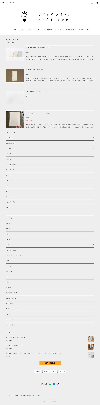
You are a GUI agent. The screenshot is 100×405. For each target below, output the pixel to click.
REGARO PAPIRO (11, 164)
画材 (7, 191)
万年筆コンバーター (11, 298)
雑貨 (7, 196)
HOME (14, 30)
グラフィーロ (9, 180)
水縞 (7, 282)
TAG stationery (11, 143)
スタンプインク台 (10, 202)
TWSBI (8, 175)
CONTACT (58, 30)
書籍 (7, 234)
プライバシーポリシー (12, 395)
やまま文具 (9, 154)
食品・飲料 (9, 239)
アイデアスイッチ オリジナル (14, 293)
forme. (8, 314)
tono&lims (9, 138)
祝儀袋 (8, 228)
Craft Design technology (14, 309)
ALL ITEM (38, 30)
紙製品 (8, 207)
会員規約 (39, 395)
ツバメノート (9, 319)
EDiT (7, 261)
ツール (8, 212)
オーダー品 (9, 218)
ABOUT (21, 30)
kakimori (8, 277)
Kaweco (8, 159)
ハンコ (8, 186)
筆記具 (8, 223)
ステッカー (9, 266)
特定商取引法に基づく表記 (27, 395)
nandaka (9, 287)
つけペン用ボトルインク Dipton (15, 255)
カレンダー (9, 271)
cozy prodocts (10, 325)
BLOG (29, 30)
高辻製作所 (9, 303)
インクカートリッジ (11, 250)
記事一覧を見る (50, 363)
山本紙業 (8, 148)
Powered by (50, 401)
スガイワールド (10, 170)
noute (8, 245)
